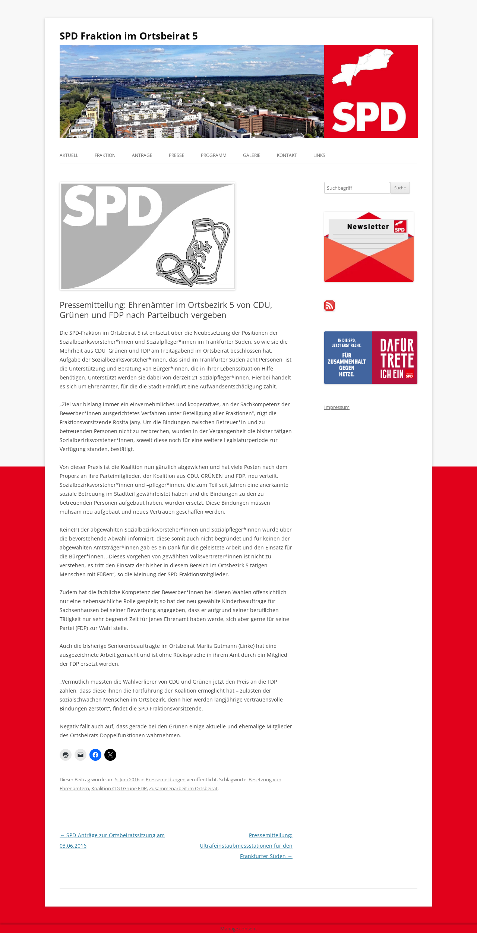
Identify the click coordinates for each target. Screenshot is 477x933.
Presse (176, 155)
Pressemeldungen (166, 779)
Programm (214, 155)
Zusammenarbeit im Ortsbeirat (183, 788)
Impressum (337, 407)
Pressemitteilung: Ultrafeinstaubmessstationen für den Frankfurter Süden (246, 846)
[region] (238, 91)
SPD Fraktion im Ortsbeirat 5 (129, 35)
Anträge (142, 155)
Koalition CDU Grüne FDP (119, 788)
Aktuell (69, 155)
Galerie (251, 155)
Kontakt (287, 155)
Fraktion (105, 155)
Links (319, 155)
